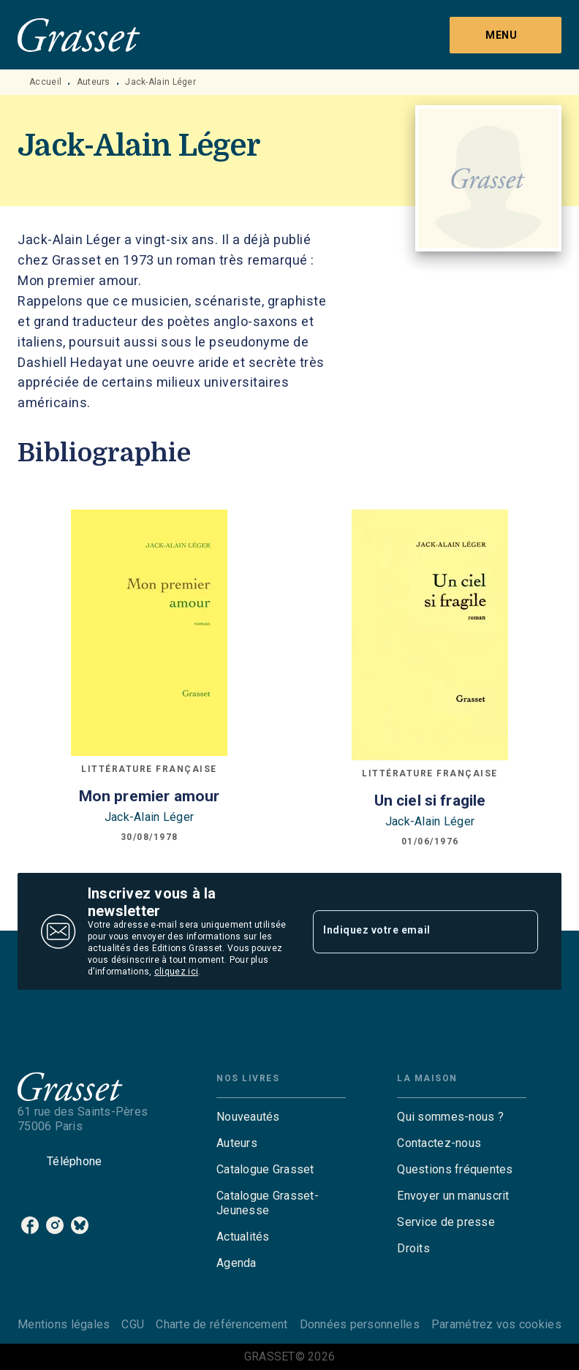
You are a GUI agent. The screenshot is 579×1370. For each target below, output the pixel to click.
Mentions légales (64, 1324)
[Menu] (505, 35)
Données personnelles (360, 1324)
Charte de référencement (221, 1324)
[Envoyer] (520, 931)
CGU (132, 1324)
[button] (281, 1117)
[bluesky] (79, 1225)
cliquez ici (176, 971)
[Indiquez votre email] (407, 931)
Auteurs (93, 82)
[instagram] (54, 1225)
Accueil (45, 82)
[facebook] (30, 1225)
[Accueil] (79, 34)
